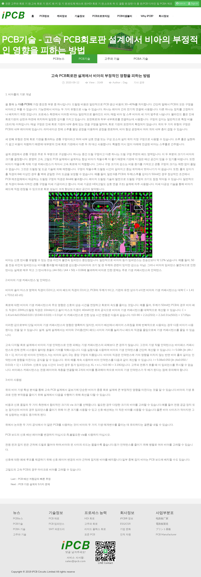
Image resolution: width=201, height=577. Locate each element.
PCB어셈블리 (124, 16)
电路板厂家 (162, 518)
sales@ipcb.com (75, 561)
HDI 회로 (89, 518)
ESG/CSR (125, 524)
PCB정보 (44, 16)
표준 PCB (89, 534)
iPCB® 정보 (126, 518)
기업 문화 (125, 529)
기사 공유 (139, 82)
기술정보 (80, 16)
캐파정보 (62, 16)
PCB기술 (84, 59)
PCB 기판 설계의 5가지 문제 (34, 484)
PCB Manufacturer (166, 534)
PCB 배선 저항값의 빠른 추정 (34, 479)
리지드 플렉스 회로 (95, 529)
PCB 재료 (54, 518)
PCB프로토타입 (101, 16)
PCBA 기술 (141, 59)
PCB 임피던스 (56, 524)
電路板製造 (162, 524)
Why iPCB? (147, 16)
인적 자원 (125, 534)
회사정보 (164, 16)
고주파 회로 (91, 524)
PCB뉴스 (58, 59)
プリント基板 (163, 529)
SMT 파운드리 (57, 529)
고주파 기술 (111, 59)
